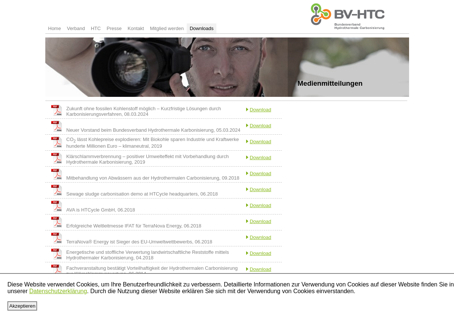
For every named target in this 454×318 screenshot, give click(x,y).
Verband (76, 28)
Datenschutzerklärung (58, 291)
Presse (114, 28)
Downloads (201, 28)
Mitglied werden (167, 28)
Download (260, 109)
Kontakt (136, 28)
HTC (96, 28)
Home (54, 28)
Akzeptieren (22, 306)
